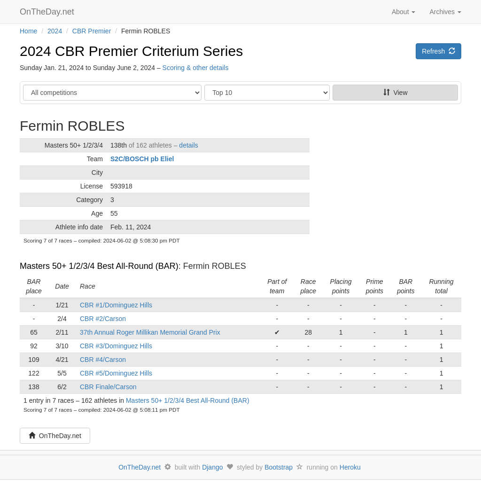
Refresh (438, 51)
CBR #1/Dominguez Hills (116, 305)
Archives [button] (445, 12)
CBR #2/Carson (103, 318)
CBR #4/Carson (103, 359)
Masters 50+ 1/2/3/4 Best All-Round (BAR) (99, 266)
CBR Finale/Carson (108, 387)
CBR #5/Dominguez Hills (116, 373)
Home (28, 31)
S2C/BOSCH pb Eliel (142, 159)
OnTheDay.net (48, 11)
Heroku (350, 467)
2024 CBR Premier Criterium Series (131, 51)
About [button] (403, 12)
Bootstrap (278, 467)
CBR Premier (91, 31)
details (188, 145)
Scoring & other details (196, 67)
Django (212, 467)
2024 (54, 31)
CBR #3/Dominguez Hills (116, 346)
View (395, 92)
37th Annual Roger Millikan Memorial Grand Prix (150, 332)
